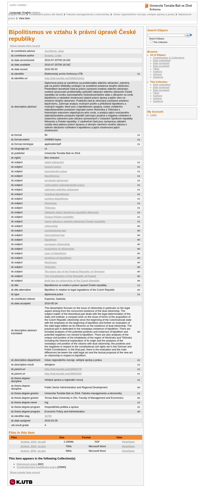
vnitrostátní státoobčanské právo (64, 185)
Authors (157, 71)
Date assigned (161, 63)
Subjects (158, 77)
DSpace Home (16, 14)
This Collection (159, 42)
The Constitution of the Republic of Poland (70, 276)
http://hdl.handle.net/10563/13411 (64, 78)
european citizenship (57, 244)
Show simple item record (25, 45)
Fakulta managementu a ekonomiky (88, 14)
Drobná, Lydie (53, 55)
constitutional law (55, 230)
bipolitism (50, 239)
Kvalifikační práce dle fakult (46, 14)
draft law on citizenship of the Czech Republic (72, 280)
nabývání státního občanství (62, 189)
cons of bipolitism (55, 253)
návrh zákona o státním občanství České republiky (75, 221)
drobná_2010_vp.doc (33, 446)
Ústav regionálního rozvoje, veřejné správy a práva (144, 14)
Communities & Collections (168, 57)
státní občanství (54, 162)
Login (13, 5)
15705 (48, 416)
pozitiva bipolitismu (56, 198)
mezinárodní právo (56, 171)
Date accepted (161, 66)
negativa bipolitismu (57, 194)
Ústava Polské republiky (59, 216)
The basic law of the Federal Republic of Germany (75, 271)
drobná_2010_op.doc (33, 450)
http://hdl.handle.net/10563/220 (63, 373)
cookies (22, 5)
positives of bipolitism (58, 257)
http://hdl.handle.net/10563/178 (63, 369)
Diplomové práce (27, 464)
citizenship (51, 225)
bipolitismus (52, 175)
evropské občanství (56, 180)
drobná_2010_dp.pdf (33, 441)
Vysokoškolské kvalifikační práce (37, 467)
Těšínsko (50, 207)
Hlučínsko (51, 203)
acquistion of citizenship (59, 248)
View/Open (128, 441)
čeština (36, 12)
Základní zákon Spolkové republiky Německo (72, 212)
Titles (156, 69)
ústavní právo (53, 166)
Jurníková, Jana (54, 50)
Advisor (157, 74)
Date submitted (161, 60)
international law (55, 235)
